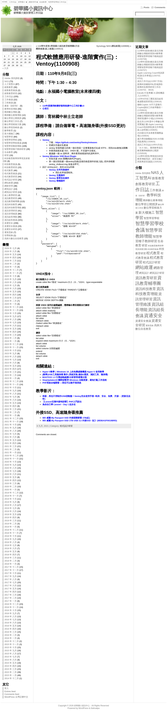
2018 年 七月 (10, 545)
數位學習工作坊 (11, 121)
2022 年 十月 (10, 387)
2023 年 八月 (10, 356)
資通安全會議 (10, 226)
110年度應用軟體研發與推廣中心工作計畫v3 (63, 106)
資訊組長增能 (10, 217)
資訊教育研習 (10, 198)
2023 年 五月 (10, 366)
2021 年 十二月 (11, 418)
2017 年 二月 (10, 598)
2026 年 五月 (10, 254)
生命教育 (8, 152)
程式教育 (8, 170)
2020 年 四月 (10, 480)
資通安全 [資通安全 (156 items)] (153, 315)
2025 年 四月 (10, 294)
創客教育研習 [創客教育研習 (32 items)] (145, 184)
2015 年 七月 (10, 656)
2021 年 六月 (10, 437)
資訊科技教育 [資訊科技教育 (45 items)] (145, 289)
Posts (146, 7)
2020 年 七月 (10, 471)
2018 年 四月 (10, 554)
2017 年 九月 (10, 576)
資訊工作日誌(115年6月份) (149, 144)
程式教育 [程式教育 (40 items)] (153, 253)
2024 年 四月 (10, 332)
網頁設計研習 (10, 192)
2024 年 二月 (10, 338)
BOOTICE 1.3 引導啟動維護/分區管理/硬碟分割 (64, 377)
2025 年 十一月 (11, 273)
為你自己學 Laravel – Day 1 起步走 (59, 404)
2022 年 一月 (10, 415)
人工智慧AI (9, 84)
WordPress (83, 708)
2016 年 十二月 (11, 604)
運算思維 (8, 232)
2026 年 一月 (10, 267)
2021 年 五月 (10, 440)
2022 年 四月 (10, 406)
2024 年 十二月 (11, 307)
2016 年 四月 (10, 629)
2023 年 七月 (10, 359)
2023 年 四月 (10, 369)
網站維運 (8, 183)
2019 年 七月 (10, 508)
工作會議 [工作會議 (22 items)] (155, 190)
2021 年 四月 (10, 443)
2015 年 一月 (10, 675)
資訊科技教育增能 (12, 207)
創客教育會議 (10, 90)
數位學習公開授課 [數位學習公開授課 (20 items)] (146, 204)
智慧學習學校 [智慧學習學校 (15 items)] (151, 218)
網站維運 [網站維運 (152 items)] (144, 267)
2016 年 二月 (10, 635)
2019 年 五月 (10, 514)
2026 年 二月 (10, 264)
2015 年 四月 (10, 666)
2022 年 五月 (10, 403)
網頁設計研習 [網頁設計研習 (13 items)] (157, 272)
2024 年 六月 (10, 325)
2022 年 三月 (10, 409)
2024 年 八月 (10, 319)
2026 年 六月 (10, 251)
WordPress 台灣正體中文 (16, 697)
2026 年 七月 (10, 248)
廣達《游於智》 (11, 106)
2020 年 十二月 (11, 455)
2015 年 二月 (10, 672)
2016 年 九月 (10, 613)
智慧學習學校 (10, 140)
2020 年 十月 (10, 462)
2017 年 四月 (10, 591)
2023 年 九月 (10, 353)
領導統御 (8, 235)
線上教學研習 (10, 195)
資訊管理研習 (10, 210)
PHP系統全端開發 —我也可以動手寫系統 (61, 383)
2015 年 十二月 (11, 641)
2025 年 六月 (10, 288)
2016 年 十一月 (11, 607)
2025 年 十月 (10, 276)
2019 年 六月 (10, 511)
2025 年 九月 (10, 279)
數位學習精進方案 (12, 124)
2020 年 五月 (10, 477)
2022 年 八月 (10, 393)
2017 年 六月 (10, 585)
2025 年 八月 (10, 282)
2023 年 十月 (10, 350)
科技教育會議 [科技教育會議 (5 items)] (153, 249)
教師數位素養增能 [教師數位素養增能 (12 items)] (153, 200)
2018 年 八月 (10, 542)
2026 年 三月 (10, 260)
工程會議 (8, 102)
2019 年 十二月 (11, 492)
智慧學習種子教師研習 (15, 149)
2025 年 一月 (10, 304)
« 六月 (5, 68)
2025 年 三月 (10, 298)
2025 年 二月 (10, 301)
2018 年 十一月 (11, 533)
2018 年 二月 (10, 561)
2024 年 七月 (10, 322)
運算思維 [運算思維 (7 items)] (149, 325)
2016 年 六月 (10, 622)
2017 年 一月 (10, 601)
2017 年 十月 (10, 573)
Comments (160, 7)
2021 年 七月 (10, 434)
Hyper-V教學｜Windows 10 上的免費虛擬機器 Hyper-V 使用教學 (73, 371)
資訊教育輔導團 (11, 201)
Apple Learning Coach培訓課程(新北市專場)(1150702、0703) (150, 76)
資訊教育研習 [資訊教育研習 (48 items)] (146, 278)
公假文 (45, 108)
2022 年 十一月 (11, 384)
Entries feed (9, 691)
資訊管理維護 (10, 214)
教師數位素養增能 (12, 115)
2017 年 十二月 (11, 567)
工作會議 (8, 99)
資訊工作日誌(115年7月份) (149, 81)
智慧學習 (8, 136)
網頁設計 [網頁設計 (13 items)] (144, 272)
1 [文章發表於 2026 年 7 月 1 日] (12, 53)
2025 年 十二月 (11, 270)
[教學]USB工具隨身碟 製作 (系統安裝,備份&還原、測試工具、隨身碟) (75, 374)
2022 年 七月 (10, 397)
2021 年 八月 (10, 431)
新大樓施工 (9, 133)
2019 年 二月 (10, 523)
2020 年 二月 (10, 486)
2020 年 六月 (10, 474)
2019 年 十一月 (11, 496)
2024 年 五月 (10, 328)
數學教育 (8, 130)
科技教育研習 (10, 167)
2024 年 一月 (10, 341)
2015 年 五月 (10, 663)
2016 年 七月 (10, 619)
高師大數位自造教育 (13, 238)
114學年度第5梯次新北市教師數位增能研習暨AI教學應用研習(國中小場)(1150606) (150, 116)
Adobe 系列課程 (12, 78)
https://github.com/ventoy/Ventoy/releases (76, 142)
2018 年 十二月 (11, 530)
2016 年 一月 (10, 638)
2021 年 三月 (10, 446)
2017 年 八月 (10, 579)
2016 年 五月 (10, 626)
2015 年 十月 (10, 647)
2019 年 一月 (10, 527)
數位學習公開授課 (12, 118)
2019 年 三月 (10, 520)
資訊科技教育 (10, 204)
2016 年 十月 (10, 610)
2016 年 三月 (10, 632)
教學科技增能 (10, 109)
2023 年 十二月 (11, 344)
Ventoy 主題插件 (57, 175)
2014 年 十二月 (11, 678)
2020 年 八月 (10, 468)
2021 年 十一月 (11, 421)
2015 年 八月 (10, 653)
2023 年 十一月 (11, 347)
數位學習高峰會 (11, 127)
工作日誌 (8, 96)
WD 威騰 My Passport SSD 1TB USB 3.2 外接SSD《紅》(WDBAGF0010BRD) (79, 420)
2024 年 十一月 (11, 310)
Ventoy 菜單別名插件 (59, 178)
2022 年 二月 (10, 412)
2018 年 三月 (10, 557)
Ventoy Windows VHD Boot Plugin (59, 156)
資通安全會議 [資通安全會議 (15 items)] (143, 321)
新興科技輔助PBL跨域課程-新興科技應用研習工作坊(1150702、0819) (150, 87)
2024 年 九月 (10, 316)
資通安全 (8, 223)
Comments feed (11, 694)
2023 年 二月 (10, 375)
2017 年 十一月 (11, 570)
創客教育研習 (10, 93)
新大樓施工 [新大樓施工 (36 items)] (146, 212)
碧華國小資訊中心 (33, 8)
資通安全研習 (10, 229)
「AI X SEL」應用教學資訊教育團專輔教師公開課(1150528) (150, 151)
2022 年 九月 (10, 390)
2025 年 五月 (10, 291)
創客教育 (8, 87)
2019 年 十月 (10, 499)
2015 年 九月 (10, 650)
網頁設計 (8, 189)
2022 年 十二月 (11, 381)
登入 (6, 688)
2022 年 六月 (10, 400)
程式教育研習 (10, 176)
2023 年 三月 (10, 372)
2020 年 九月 (10, 465)
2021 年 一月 (10, 452)
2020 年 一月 (10, 489)
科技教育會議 (10, 164)
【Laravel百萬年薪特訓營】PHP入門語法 (62, 401)
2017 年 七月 (10, 582)
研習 (6, 155)
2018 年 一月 (10, 564)
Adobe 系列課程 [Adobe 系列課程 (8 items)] (142, 173)
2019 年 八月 (10, 505)
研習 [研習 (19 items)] (144, 245)
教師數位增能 (10, 112)
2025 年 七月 (10, 285)
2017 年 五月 (10, 588)
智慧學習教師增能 (12, 146)
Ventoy (45, 140)
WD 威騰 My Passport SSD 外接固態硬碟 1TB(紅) (66, 418)
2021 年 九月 (10, 428)
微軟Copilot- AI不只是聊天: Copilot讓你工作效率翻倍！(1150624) (150, 107)
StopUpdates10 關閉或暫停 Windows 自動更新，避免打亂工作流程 (74, 380)
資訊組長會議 (10, 220)
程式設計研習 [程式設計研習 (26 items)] (151, 262)
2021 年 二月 (10, 449)
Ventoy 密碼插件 (57, 181)
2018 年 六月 (10, 548)
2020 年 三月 (10, 483)
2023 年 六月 (10, 363)
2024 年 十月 (10, 313)
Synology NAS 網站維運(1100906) (112, 46)
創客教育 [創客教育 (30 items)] (158, 178)
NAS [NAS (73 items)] (155, 173)
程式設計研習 (10, 179)
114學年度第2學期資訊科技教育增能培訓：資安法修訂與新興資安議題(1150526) (150, 159)
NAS (6, 81)
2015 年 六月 (10, 660)
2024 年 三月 (10, 335)
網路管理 (8, 186)
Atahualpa (95, 708)
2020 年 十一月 (11, 458)
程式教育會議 (10, 173)
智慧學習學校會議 (12, 143)
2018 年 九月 (10, 539)
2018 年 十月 (10, 536)
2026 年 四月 (10, 257)
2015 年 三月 (10, 669)
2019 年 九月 (10, 502)
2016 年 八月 (10, 616)
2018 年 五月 (10, 551)
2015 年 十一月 (11, 644)
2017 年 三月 (10, 595)
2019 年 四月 (10, 517)
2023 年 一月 (10, 378)
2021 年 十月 (10, 424)
